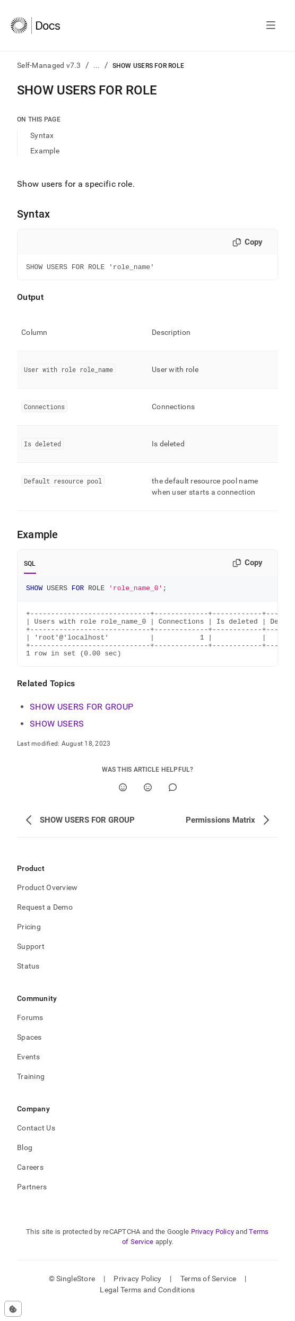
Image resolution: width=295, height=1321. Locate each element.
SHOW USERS (57, 736)
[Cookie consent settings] (13, 1309)
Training (31, 1089)
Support (31, 959)
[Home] (35, 25)
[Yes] (122, 800)
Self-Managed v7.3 (49, 65)
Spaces (29, 1050)
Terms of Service (208, 1291)
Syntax (42, 135)
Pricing (29, 939)
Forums (30, 1030)
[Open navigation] (270, 25)
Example (44, 150)
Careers (30, 1180)
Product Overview (47, 900)
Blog (24, 1160)
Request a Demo (45, 920)
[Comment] (172, 800)
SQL (30, 565)
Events (28, 1069)
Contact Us (36, 1140)
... (96, 65)
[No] (147, 800)
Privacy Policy (213, 1244)
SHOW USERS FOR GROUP (81, 719)
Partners (32, 1199)
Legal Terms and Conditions (147, 1302)
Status (28, 978)
